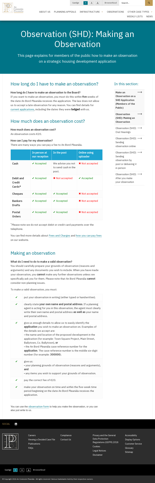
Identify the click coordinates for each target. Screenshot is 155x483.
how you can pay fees (89, 235)
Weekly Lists (135, 16)
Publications (34, 443)
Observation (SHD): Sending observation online (126, 142)
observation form (38, 406)
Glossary (129, 447)
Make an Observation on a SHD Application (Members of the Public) (126, 100)
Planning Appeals (65, 11)
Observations (115, 11)
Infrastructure (90, 11)
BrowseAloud (111, 3)
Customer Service (133, 443)
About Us (44, 11)
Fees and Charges (59, 235)
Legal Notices (99, 450)
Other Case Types (138, 11)
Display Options (132, 439)
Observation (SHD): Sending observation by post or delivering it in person (126, 160)
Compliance (66, 435)
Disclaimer (98, 454)
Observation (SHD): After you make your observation (126, 178)
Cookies (96, 446)
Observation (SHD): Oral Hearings (126, 130)
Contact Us (65, 439)
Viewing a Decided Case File (41, 439)
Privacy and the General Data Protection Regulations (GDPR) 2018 (105, 439)
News (149, 16)
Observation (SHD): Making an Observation (125, 118)
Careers (32, 435)
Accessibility (131, 435)
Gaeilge (75, 3)
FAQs (30, 447)
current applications (22, 109)
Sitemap (129, 452)
